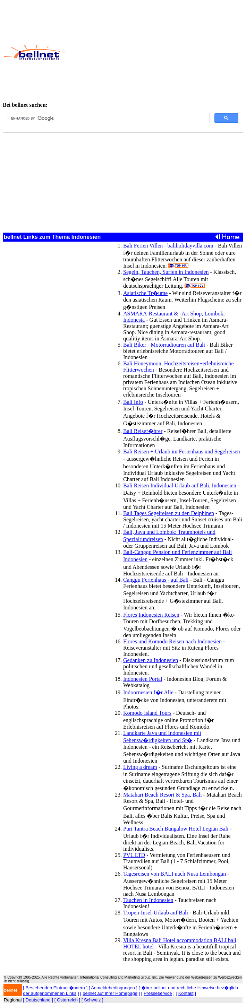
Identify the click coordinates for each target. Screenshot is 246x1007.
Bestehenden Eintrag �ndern (55, 987)
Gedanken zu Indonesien (150, 660)
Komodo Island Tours (147, 713)
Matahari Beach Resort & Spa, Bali (162, 795)
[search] (108, 118)
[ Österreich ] (67, 999)
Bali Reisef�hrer (142, 431)
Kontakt (186, 993)
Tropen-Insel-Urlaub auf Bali (155, 912)
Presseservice (158, 993)
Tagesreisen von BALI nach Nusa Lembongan (174, 874)
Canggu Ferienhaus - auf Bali (155, 580)
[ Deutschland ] (38, 999)
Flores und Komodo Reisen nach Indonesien (172, 641)
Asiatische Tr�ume (145, 293)
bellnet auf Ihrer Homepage (110, 993)
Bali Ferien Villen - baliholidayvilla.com (168, 246)
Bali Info (133, 402)
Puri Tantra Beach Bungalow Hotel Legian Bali (175, 829)
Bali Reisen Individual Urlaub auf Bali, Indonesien (179, 485)
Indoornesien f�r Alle (148, 692)
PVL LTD (134, 855)
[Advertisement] (156, 52)
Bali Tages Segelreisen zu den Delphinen (168, 513)
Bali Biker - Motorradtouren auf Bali (164, 345)
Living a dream (140, 767)
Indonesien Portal (142, 679)
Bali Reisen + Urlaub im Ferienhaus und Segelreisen (181, 451)
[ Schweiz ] (92, 999)
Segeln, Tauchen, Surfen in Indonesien (166, 272)
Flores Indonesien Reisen (151, 615)
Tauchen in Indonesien (148, 900)
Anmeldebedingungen (113, 987)
